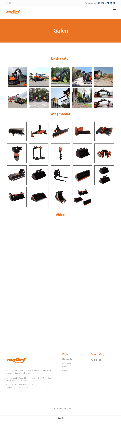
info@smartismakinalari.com (21, 384)
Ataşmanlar (67, 363)
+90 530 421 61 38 (105, 3)
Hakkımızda (67, 359)
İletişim (65, 370)
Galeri (64, 367)
